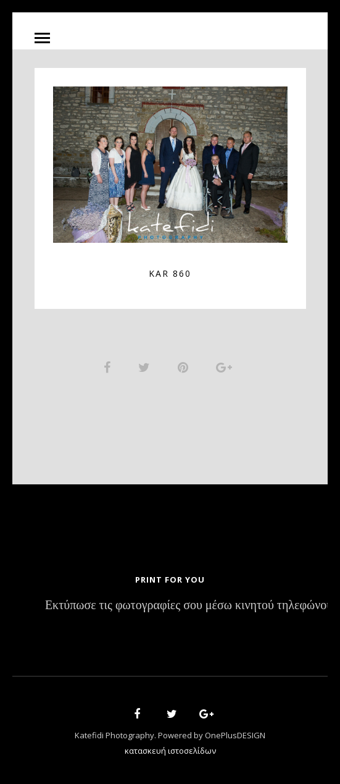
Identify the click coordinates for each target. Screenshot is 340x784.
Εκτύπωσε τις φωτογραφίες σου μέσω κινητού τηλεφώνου (189, 606)
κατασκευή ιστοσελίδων (170, 750)
